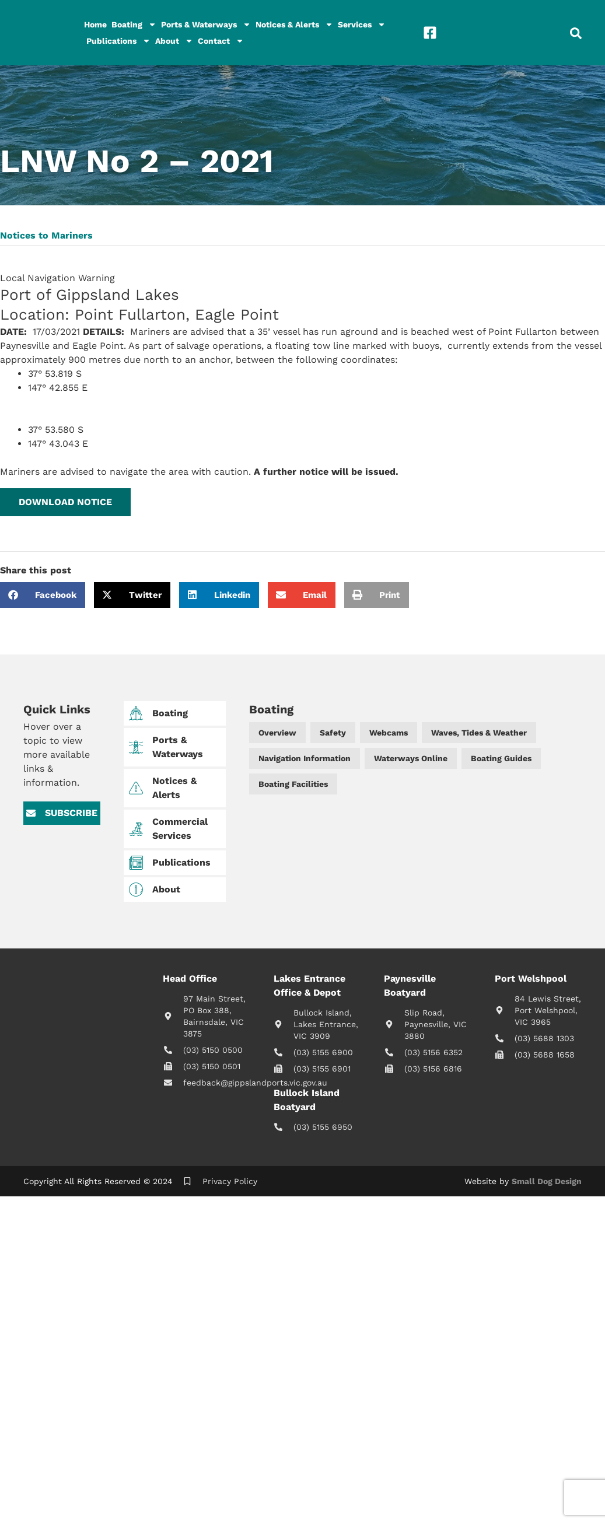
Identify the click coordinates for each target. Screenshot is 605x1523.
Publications (118, 41)
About (174, 41)
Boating (133, 24)
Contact (221, 41)
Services (362, 24)
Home (95, 24)
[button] (65, 502)
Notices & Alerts (294, 24)
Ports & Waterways (206, 24)
